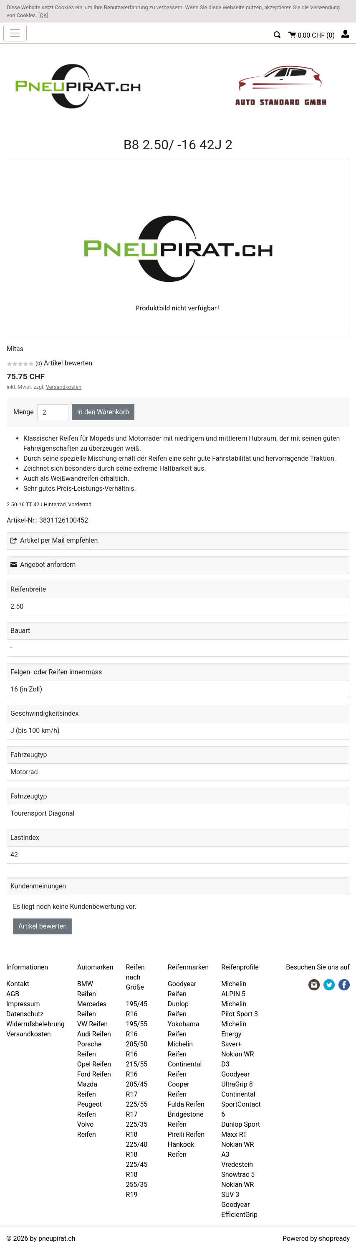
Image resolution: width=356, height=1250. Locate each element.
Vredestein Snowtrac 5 (238, 1170)
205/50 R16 (137, 1049)
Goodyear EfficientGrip (239, 1210)
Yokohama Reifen (183, 1029)
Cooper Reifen (178, 1089)
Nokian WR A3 (237, 1149)
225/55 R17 (137, 1109)
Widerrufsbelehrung (35, 1024)
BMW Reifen (86, 989)
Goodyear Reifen (182, 989)
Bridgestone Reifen (186, 1119)
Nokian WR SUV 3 (237, 1190)
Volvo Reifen (86, 1129)
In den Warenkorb (103, 412)
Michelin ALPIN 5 (233, 989)
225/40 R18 (137, 1149)
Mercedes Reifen (91, 1009)
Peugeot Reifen (89, 1109)
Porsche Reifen (89, 1049)
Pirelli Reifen (186, 1134)
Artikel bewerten (42, 926)
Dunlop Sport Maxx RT (240, 1129)
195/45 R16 (137, 1009)
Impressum (23, 1004)
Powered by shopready (316, 1238)
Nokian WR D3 (237, 1059)
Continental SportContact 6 (241, 1104)
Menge (23, 412)
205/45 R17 (137, 1089)
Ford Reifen (94, 1074)
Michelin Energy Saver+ (233, 1034)
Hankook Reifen (181, 1149)
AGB (12, 994)
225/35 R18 (137, 1129)
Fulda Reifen (186, 1104)
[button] (277, 33)
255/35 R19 (137, 1190)
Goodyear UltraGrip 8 (236, 1079)
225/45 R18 (137, 1170)
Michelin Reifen (180, 1049)
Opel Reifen (94, 1064)
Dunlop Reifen (178, 1009)
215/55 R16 (137, 1069)
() (311, 34)
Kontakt (17, 984)
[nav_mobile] (15, 33)
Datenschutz (24, 1014)
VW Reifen (92, 1024)
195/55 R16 (137, 1029)
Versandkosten (63, 387)
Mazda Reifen (87, 1089)
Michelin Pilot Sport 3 (239, 1009)
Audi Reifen (94, 1034)
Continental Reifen (185, 1069)
